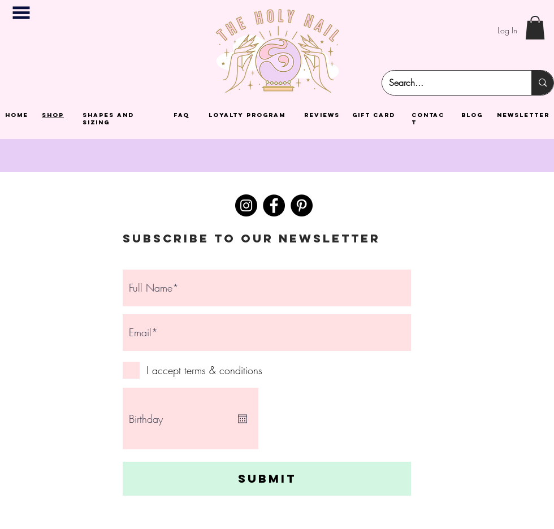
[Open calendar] (242, 418)
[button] (21, 12)
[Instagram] (246, 205)
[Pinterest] (302, 205)
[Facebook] (274, 205)
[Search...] (448, 83)
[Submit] (267, 479)
